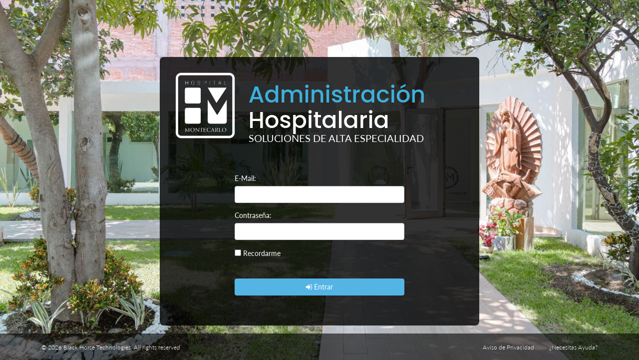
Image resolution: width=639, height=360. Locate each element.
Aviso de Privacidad (508, 347)
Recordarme (262, 253)
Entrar (319, 286)
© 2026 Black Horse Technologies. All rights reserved (110, 347)
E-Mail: (245, 178)
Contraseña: (253, 215)
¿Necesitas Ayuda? (573, 347)
